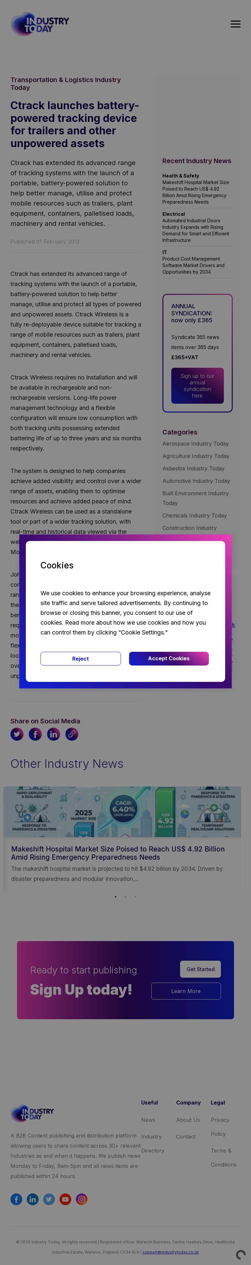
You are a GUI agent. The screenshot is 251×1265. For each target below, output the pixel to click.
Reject (80, 658)
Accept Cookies (169, 658)
